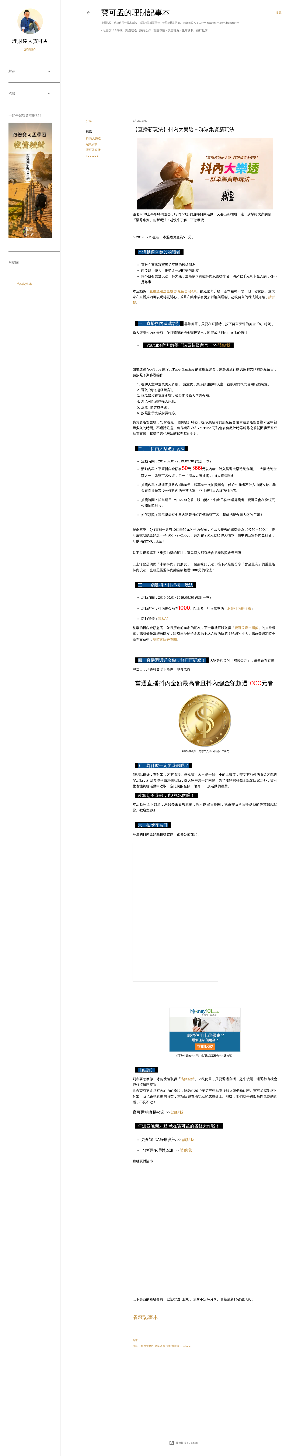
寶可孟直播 (93, 150)
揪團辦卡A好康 (111, 30)
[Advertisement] (184, 78)
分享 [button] (89, 121)
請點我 (224, 345)
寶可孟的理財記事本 (135, 13)
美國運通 (129, 30)
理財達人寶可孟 (30, 41)
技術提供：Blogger (183, 1442)
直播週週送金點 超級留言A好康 (173, 291)
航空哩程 (172, 30)
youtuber (93, 155)
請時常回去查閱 (165, 639)
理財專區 (158, 30)
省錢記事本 (145, 1317)
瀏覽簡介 (30, 49)
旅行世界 (200, 30)
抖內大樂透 (93, 138)
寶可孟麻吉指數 (246, 628)
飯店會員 (186, 30)
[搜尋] (279, 13)
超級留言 (92, 144)
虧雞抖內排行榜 (239, 608)
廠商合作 (144, 30)
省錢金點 (188, 1079)
